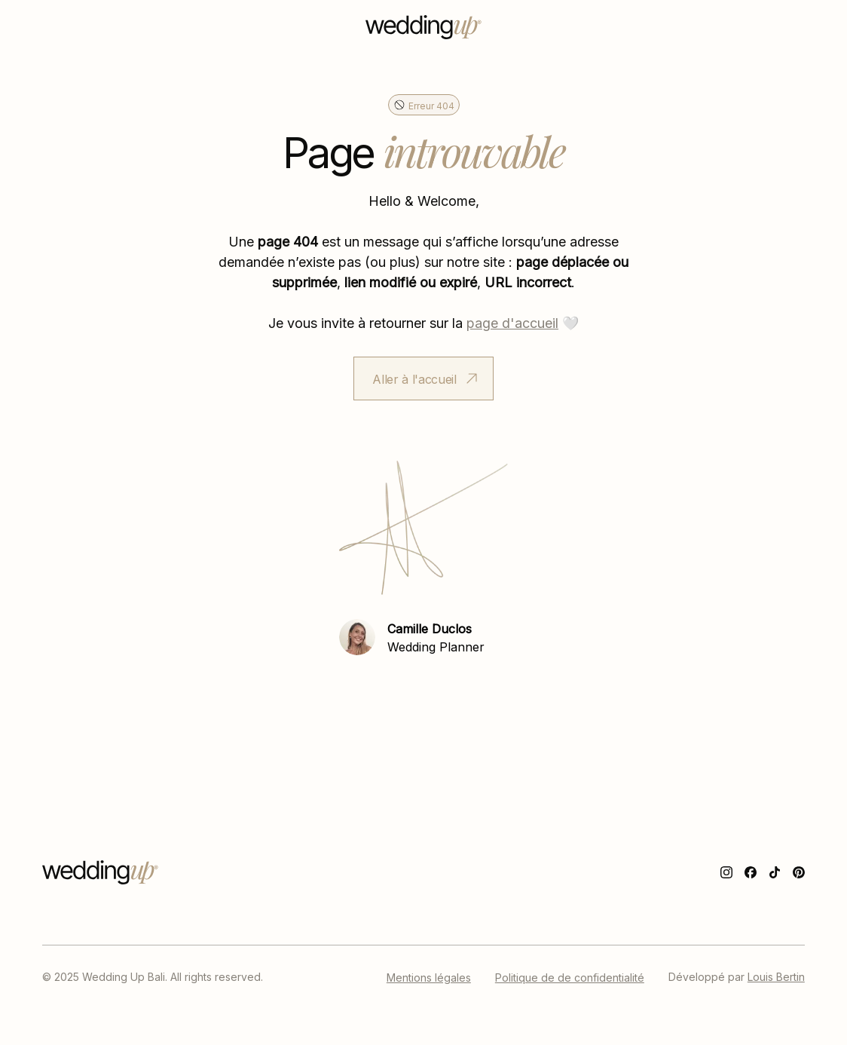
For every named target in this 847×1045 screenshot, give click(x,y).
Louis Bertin (776, 976)
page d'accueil (512, 322)
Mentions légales (429, 977)
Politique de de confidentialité (569, 977)
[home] (423, 27)
